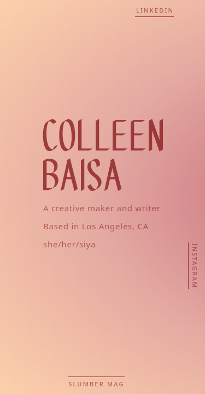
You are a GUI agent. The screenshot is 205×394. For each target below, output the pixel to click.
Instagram (195, 266)
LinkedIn (155, 10)
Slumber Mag (96, 384)
